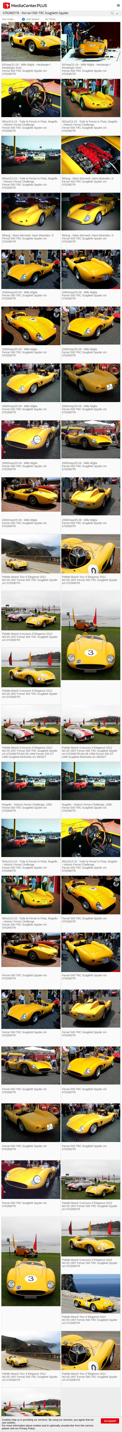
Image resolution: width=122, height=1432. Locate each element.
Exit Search (33, 19)
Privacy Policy (27, 1428)
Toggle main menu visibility (119, 4)
